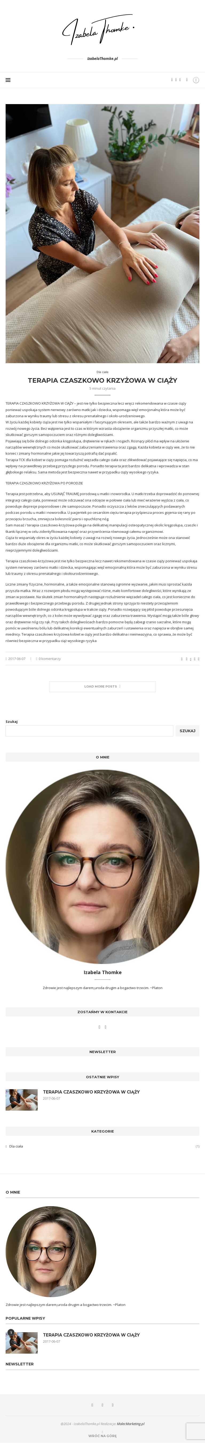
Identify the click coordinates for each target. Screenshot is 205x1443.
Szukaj (12, 721)
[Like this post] (181, 658)
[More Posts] (102, 686)
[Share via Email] (198, 658)
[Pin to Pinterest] (194, 658)
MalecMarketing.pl (130, 1424)
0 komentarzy (48, 658)
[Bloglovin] (180, 80)
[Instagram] (176, 80)
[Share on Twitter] (190, 658)
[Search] (187, 80)
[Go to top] (102, 1436)
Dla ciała (104, 1146)
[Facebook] (172, 80)
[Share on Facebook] (186, 658)
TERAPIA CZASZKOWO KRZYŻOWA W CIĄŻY (102, 380)
